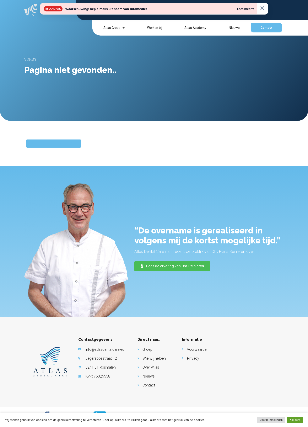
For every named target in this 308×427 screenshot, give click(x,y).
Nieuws (234, 28)
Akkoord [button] (295, 419)
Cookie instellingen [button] (271, 419)
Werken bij (154, 28)
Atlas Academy (195, 28)
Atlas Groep (114, 28)
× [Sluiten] (262, 8)
